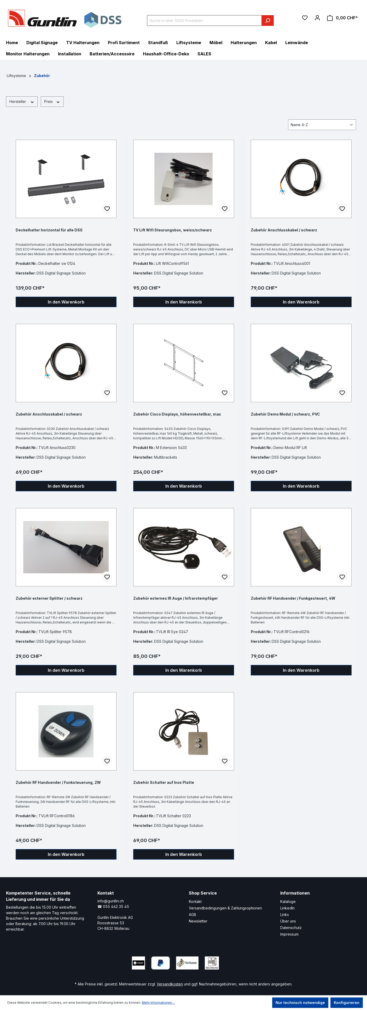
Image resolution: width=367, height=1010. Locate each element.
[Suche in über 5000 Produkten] (204, 20)
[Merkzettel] (305, 18)
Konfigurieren (346, 1002)
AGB (192, 914)
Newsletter (198, 921)
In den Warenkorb (66, 302)
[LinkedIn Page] (242, 961)
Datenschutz (291, 927)
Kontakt (195, 901)
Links (284, 914)
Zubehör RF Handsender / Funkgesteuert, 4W (293, 598)
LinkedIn (287, 908)
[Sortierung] (322, 124)
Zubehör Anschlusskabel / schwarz (284, 230)
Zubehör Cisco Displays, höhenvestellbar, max (177, 414)
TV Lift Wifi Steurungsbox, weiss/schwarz (172, 230)
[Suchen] (267, 20)
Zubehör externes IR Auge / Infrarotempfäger (175, 598)
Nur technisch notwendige (300, 1002)
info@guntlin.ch (110, 901)
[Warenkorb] (342, 18)
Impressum (289, 934)
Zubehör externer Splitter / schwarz (49, 598)
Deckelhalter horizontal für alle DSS (49, 230)
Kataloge (288, 901)
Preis (52, 101)
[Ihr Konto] (317, 18)
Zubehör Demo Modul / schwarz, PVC (285, 414)
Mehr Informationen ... (158, 1003)
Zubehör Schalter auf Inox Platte (163, 782)
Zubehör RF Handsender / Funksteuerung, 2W (58, 782)
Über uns (288, 921)
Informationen (295, 893)
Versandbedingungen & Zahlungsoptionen (225, 908)
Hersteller (21, 101)
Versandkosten (170, 984)
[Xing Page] (257, 961)
